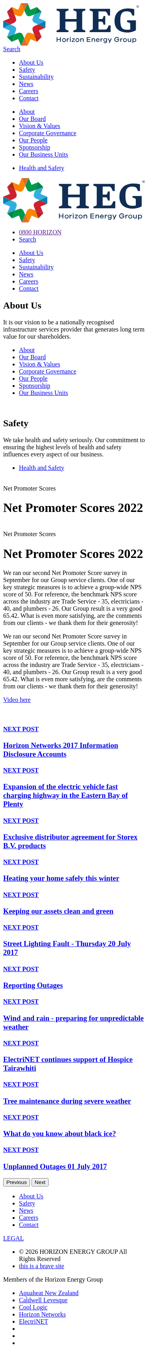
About (27, 111)
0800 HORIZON (40, 232)
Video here (17, 699)
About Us (31, 62)
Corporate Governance (47, 133)
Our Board (32, 118)
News (26, 83)
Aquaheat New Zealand (49, 1293)
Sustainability (36, 76)
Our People (33, 140)
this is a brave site (41, 1266)
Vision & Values (39, 126)
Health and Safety (41, 168)
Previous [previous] (16, 1182)
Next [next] (40, 1182)
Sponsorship (34, 147)
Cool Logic (33, 1307)
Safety (27, 69)
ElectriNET (33, 1321)
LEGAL (13, 1238)
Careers (28, 91)
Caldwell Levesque (43, 1300)
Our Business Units (43, 154)
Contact (29, 98)
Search (12, 49)
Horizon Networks (42, 1314)
